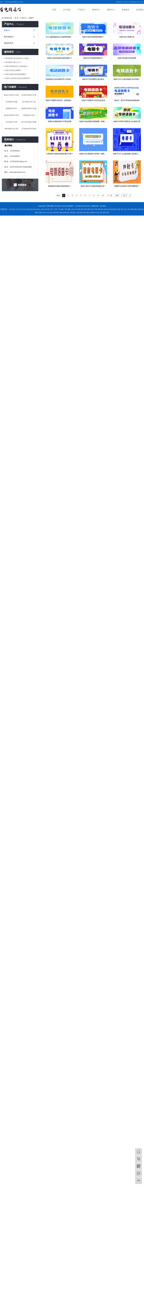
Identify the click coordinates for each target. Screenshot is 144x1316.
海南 (62, 316)
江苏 (10, 316)
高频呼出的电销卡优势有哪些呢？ (59, 293)
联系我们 (140, 10)
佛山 (88, 320)
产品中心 (81, 10)
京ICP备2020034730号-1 (83, 313)
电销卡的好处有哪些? (13, 70)
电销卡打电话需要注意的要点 (93, 100)
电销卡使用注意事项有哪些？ (93, 37)
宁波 (97, 320)
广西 (65, 316)
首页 (54, 10)
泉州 (54, 320)
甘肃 (92, 316)
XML (142, 2)
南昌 (61, 320)
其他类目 (125, 10)
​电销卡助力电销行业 (59, 58)
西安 (119, 316)
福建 (68, 316)
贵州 (85, 316)
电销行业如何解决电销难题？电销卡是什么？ (93, 164)
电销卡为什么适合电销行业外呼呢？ (59, 122)
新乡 (102, 316)
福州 (104, 320)
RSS (138, 2)
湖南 (78, 316)
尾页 (117, 303)
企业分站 (126, 2)
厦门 (74, 320)
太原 (100, 320)
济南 (71, 320)
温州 (107, 320)
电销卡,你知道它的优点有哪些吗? (17, 78)
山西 (42, 316)
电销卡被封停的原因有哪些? (15, 74)
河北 (75, 316)
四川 (48, 316)
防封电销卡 (9, 37)
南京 (115, 316)
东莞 (78, 320)
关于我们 (67, 10)
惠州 (112, 316)
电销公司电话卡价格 (11, 95)
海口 (44, 320)
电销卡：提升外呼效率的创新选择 (93, 143)
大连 (27, 316)
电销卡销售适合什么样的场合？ (17, 66)
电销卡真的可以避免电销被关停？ (93, 261)
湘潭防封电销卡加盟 (28, 108)
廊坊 (135, 316)
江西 (72, 316)
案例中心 (96, 10)
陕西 (88, 316)
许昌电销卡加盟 (11, 102)
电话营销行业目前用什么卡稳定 (17, 58)
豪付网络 (103, 313)
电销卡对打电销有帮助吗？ (60, 79)
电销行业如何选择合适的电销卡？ (93, 58)
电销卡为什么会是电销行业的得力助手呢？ (93, 229)
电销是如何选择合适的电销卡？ (59, 261)
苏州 (105, 316)
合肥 (64, 320)
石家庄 (40, 320)
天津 (23, 316)
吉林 (30, 316)
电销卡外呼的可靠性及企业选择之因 (59, 196)
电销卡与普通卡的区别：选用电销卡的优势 (93, 122)
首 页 (16, 18)
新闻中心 (111, 10)
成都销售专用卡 (11, 108)
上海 (17, 316)
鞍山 (125, 316)
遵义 (142, 316)
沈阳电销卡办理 (29, 115)
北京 (20, 316)
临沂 (51, 320)
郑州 (33, 316)
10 (103, 303)
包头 (67, 320)
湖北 (82, 316)
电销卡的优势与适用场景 (93, 79)
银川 (84, 320)
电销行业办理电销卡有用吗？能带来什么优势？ (60, 229)
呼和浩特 (93, 320)
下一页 (109, 303)
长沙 (47, 320)
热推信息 (119, 2)
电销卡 (31, 18)
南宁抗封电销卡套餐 (28, 122)
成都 (98, 316)
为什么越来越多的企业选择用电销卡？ (60, 37)
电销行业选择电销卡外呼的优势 (59, 164)
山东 (45, 316)
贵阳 (139, 316)
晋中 (129, 316)
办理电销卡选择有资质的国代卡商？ (93, 196)
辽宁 (52, 316)
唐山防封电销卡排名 (11, 115)
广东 (58, 316)
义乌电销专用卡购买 (28, 129)
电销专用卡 (9, 43)
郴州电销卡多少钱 (11, 129)
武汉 (13, 316)
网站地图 (133, 2)
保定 (81, 320)
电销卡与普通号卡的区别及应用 (59, 143)
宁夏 (95, 316)
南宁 (122, 316)
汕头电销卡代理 (11, 122)
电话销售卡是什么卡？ (13, 62)
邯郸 (36, 320)
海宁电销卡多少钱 (29, 102)
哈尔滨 (38, 316)
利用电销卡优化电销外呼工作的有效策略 (60, 100)
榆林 (132, 316)
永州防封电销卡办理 (28, 95)
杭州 (109, 316)
